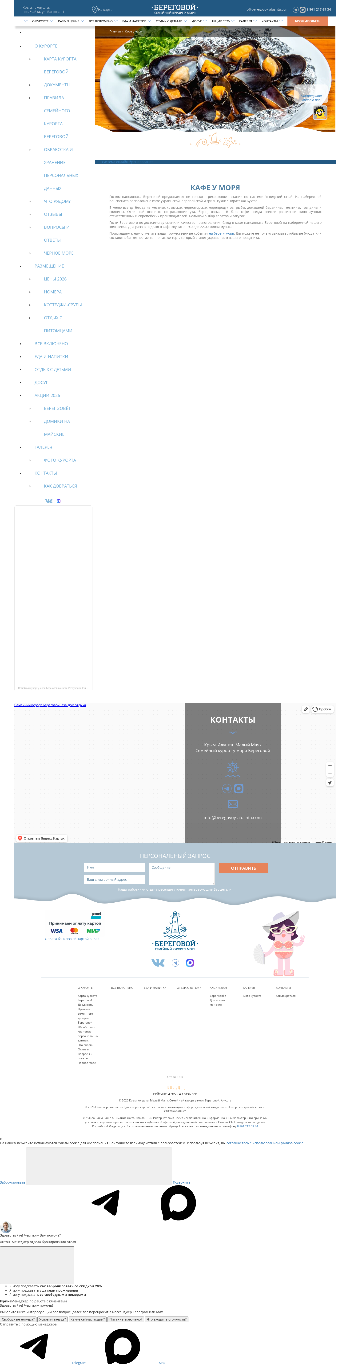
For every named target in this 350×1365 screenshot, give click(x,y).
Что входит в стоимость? (167, 1319)
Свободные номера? (18, 1319)
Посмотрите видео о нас (311, 98)
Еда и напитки (134, 21)
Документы (85, 1005)
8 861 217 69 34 (318, 9)
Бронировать (307, 21)
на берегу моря (221, 233)
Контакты (270, 21)
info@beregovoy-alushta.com (265, 9)
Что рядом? (85, 1045)
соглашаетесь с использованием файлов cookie (265, 1143)
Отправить (243, 868)
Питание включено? (125, 1319)
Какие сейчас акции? (88, 1319)
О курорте (40, 21)
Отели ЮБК (175, 1077)
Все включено (101, 21)
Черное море (87, 1063)
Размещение (68, 21)
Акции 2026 (220, 21)
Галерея (245, 21)
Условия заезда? (52, 1319)
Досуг (197, 21)
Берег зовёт (218, 996)
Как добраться (286, 996)
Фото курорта (252, 996)
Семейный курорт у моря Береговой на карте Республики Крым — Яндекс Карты (55, 688)
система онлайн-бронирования (127, 162)
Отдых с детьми (169, 21)
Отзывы (83, 1049)
